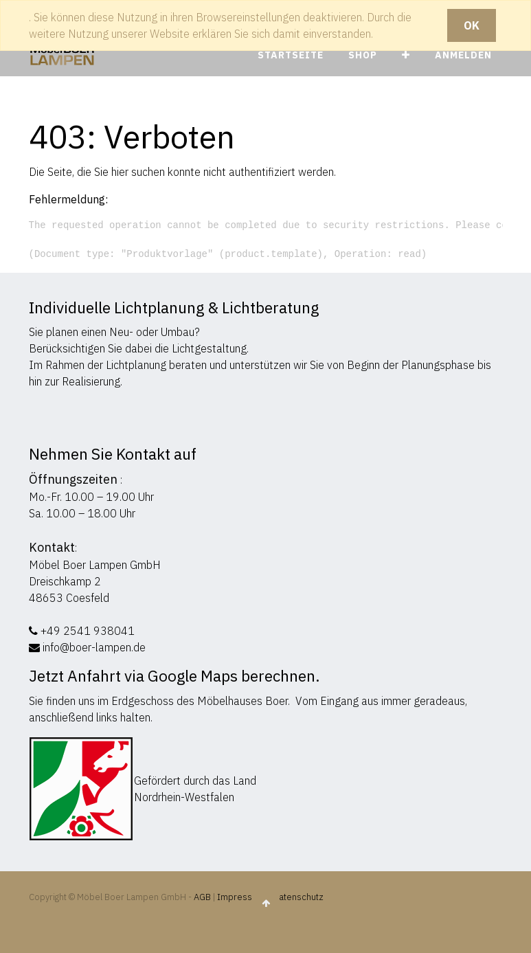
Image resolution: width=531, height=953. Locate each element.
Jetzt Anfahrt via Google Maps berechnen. (174, 676)
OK (471, 25)
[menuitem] (291, 55)
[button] (406, 55)
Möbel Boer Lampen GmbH (95, 565)
